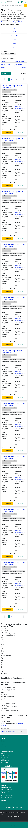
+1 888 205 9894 (7, 797)
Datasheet (7, 132)
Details (20, 132)
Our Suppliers (4, 762)
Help (2, 744)
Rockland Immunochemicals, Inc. (9, 803)
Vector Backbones (5, 760)
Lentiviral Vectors (5, 755)
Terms (1, 814)
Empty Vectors (4, 759)
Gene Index (3, 753)
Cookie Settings (21, 812)
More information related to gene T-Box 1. (11, 22)
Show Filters (6, 73)
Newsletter (4, 747)
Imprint (8, 812)
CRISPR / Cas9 (4, 757)
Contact (3, 741)
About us (2, 812)
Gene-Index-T (12, 731)
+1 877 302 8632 (8, 796)
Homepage (5, 731)
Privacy (13, 812)
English (8, 807)
